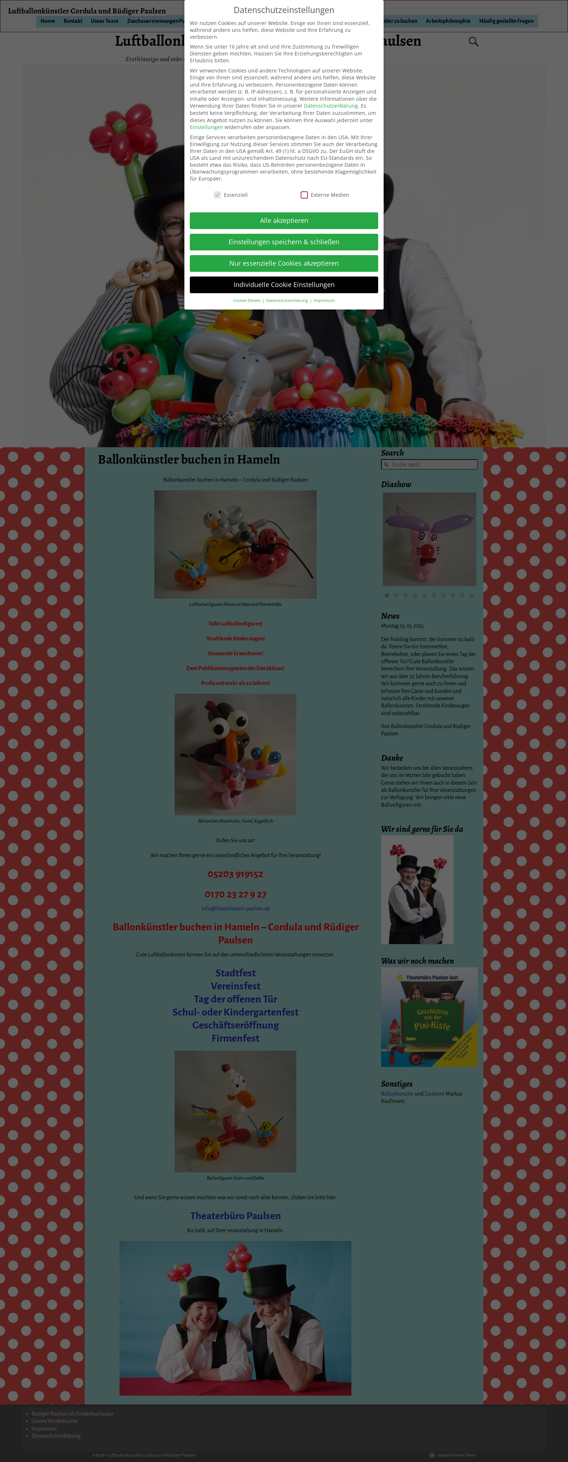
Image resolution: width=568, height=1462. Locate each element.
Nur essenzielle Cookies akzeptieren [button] (284, 263)
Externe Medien (325, 194)
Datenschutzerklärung (331, 105)
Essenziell (231, 194)
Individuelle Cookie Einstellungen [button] (284, 284)
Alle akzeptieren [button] (284, 220)
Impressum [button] (324, 300)
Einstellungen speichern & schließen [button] (284, 241)
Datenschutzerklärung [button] (287, 300)
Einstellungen (206, 127)
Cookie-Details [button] (247, 300)
